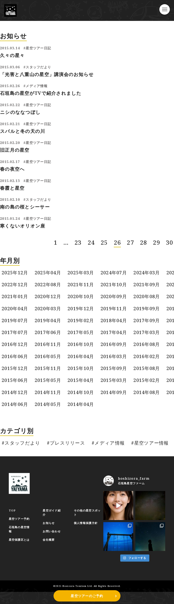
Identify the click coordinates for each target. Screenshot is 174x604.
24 (91, 228)
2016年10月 (83, 335)
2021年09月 (150, 271)
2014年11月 (49, 386)
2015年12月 (15, 361)
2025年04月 (49, 259)
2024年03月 (150, 259)
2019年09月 (150, 297)
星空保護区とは (20, 537)
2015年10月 (83, 361)
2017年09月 (150, 310)
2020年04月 (15, 297)
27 (130, 228)
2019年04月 (49, 310)
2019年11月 (116, 297)
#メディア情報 (110, 438)
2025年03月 (83, 259)
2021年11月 (83, 271)
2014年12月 (15, 386)
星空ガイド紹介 (53, 509)
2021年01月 (15, 284)
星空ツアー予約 (20, 516)
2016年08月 (150, 335)
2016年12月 (15, 335)
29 (156, 228)
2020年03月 (49, 297)
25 (104, 228)
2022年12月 (15, 271)
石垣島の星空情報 (20, 526)
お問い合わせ (53, 528)
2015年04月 (83, 373)
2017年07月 (15, 322)
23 (78, 228)
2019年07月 (15, 310)
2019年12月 (83, 297)
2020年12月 (49, 284)
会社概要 (49, 537)
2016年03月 (116, 348)
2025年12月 (15, 259)
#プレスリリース (67, 438)
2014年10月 (83, 386)
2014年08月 (150, 386)
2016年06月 (15, 348)
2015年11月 (49, 361)
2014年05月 (49, 399)
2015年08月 (150, 361)
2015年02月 (150, 373)
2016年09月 (116, 335)
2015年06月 (15, 373)
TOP (12, 507)
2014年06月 (15, 399)
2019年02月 (83, 310)
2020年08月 (150, 284)
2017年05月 (83, 322)
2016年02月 (150, 348)
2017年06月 (49, 322)
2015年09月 (116, 361)
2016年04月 (83, 348)
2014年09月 (116, 386)
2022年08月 (49, 271)
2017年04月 (116, 322)
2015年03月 (116, 373)
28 (143, 228)
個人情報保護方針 (88, 520)
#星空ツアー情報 (152, 438)
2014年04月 (83, 399)
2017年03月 (150, 322)
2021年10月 (116, 271)
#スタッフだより (21, 438)
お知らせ (49, 520)
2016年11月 (49, 335)
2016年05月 (49, 348)
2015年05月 (49, 373)
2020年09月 (116, 284)
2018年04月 (116, 310)
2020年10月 (83, 284)
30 (169, 228)
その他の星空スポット (89, 509)
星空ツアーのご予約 (87, 596)
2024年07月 (116, 259)
